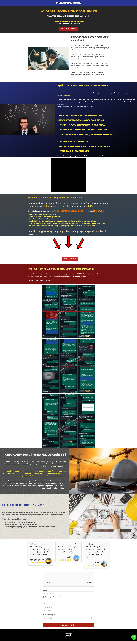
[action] (133, 637)
